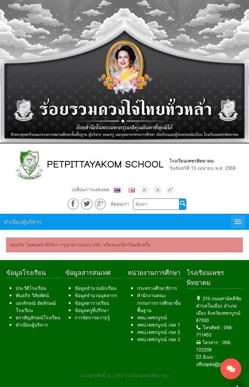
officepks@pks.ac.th (217, 364)
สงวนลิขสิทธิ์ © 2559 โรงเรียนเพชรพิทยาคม (124, 375)
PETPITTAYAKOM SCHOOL (105, 164)
